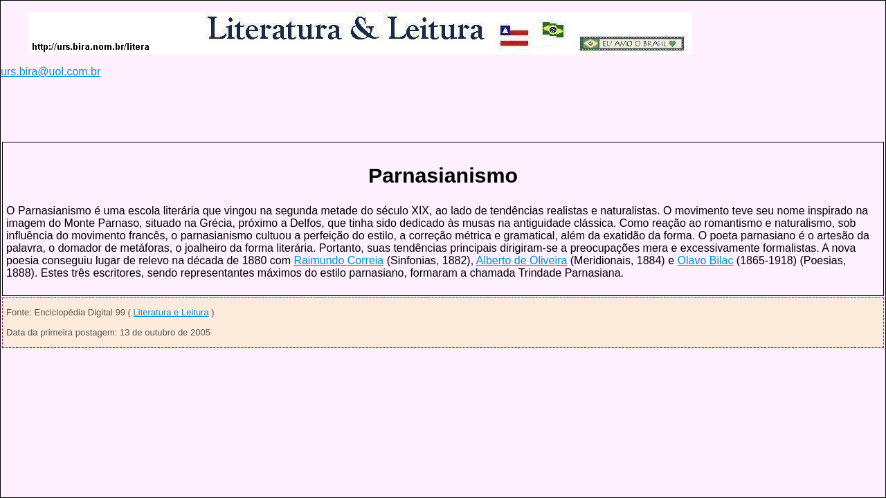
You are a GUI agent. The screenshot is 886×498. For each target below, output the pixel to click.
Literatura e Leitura (171, 312)
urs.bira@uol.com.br (50, 71)
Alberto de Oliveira (522, 260)
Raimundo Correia (338, 260)
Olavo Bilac (705, 260)
